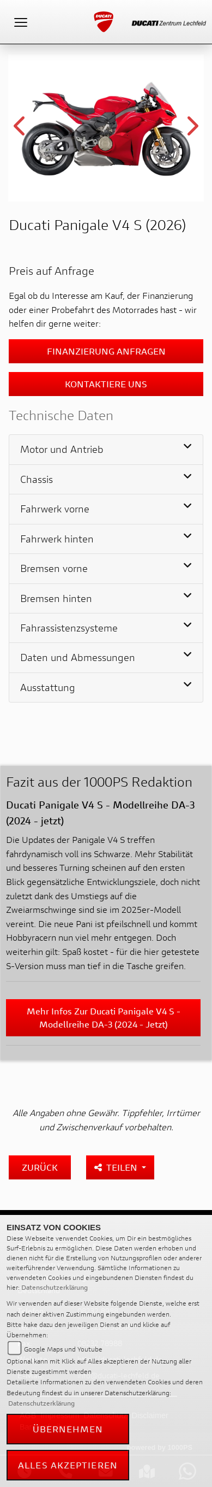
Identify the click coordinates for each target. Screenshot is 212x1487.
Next (191, 130)
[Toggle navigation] (20, 21)
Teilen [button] (117, 1167)
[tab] (106, 449)
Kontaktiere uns (106, 384)
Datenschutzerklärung (54, 1287)
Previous (20, 130)
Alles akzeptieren (68, 1465)
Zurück (40, 1167)
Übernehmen (68, 1429)
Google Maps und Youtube (63, 1349)
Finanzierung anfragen (106, 351)
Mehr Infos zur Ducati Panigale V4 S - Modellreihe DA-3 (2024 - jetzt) (103, 1017)
